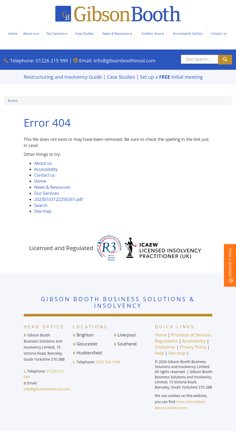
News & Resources (117, 33)
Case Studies (84, 33)
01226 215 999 (52, 60)
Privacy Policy (193, 347)
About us (31, 33)
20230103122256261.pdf (58, 199)
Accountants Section (188, 33)
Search (41, 205)
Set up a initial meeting (171, 77)
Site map (42, 211)
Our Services (56, 33)
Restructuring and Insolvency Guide (63, 77)
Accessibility (46, 169)
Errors (13, 100)
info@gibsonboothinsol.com (124, 60)
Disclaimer (165, 347)
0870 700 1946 (108, 361)
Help (159, 353)
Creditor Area (152, 33)
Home (12, 33)
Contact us (219, 33)
